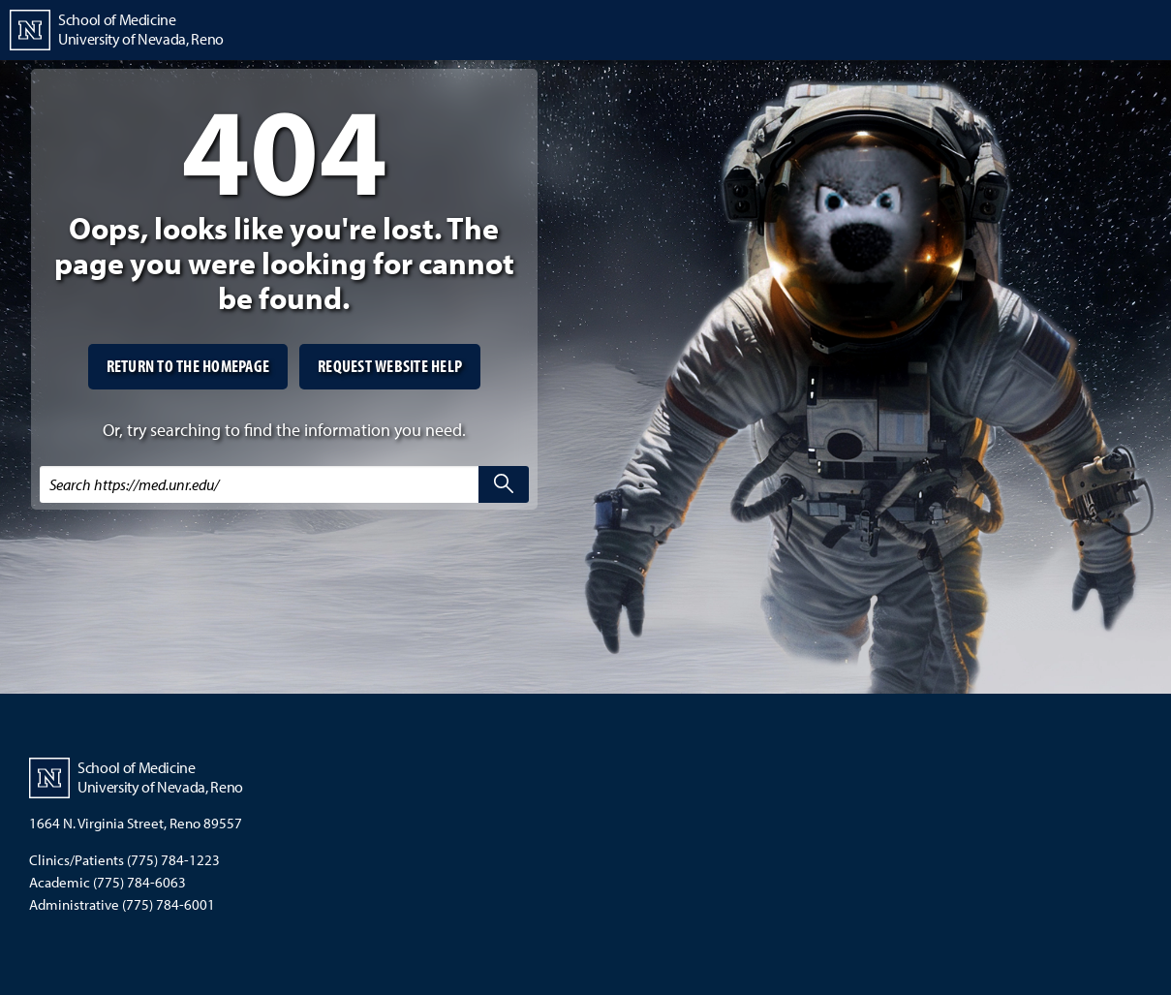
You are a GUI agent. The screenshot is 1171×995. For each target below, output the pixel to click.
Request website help (390, 366)
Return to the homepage (188, 366)
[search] (503, 484)
